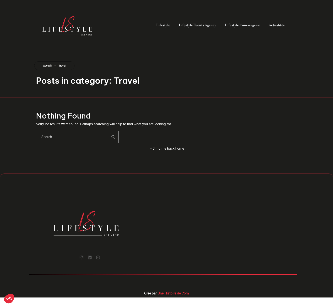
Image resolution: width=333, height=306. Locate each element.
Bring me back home (166, 148)
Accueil (47, 65)
